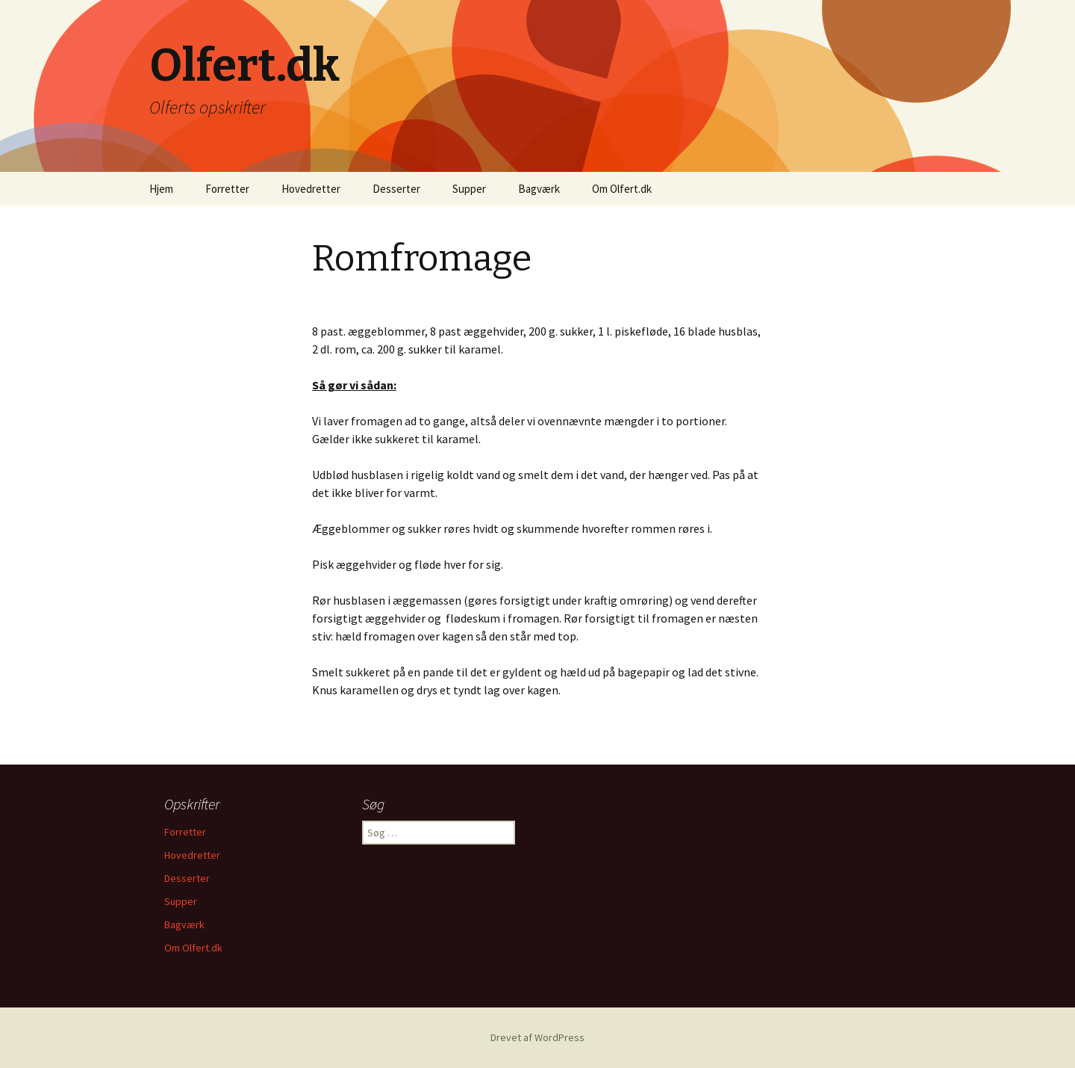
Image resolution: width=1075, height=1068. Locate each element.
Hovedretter (310, 189)
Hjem (161, 189)
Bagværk (539, 189)
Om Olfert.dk (622, 189)
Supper (469, 189)
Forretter (227, 189)
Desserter (396, 189)
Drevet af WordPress (537, 1037)
